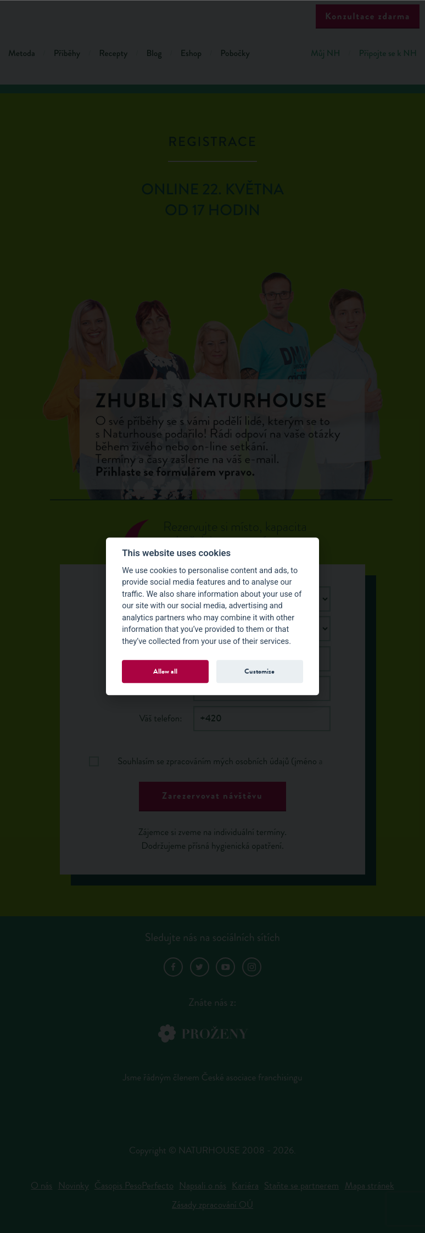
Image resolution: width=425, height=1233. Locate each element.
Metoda (21, 53)
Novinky (73, 1185)
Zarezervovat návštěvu (212, 796)
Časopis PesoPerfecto (134, 1185)
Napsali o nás (202, 1185)
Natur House (212, 17)
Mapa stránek (369, 1185)
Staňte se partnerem (301, 1185)
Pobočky (235, 53)
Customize (259, 671)
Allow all (165, 671)
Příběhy (67, 53)
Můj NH (325, 53)
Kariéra (245, 1185)
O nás (41, 1185)
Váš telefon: (160, 718)
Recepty (113, 53)
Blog (153, 53)
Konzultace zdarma (367, 16)
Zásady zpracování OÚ (212, 1205)
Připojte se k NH (388, 53)
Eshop (191, 53)
